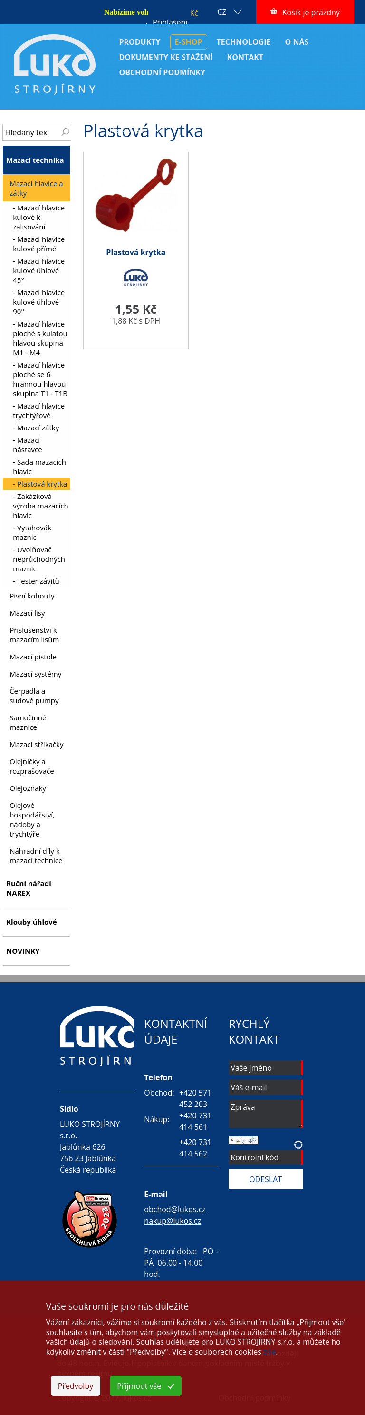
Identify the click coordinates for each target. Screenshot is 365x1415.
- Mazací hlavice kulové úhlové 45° (39, 270)
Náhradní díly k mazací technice (36, 855)
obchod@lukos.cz (175, 1209)
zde (269, 1351)
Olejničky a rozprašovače (32, 766)
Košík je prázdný (311, 12)
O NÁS (297, 42)
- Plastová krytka (40, 483)
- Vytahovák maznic (32, 532)
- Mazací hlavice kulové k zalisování (39, 217)
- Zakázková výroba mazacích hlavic (40, 505)
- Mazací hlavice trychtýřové (39, 410)
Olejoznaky (28, 788)
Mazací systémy (35, 673)
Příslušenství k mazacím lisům (34, 634)
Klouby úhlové (31, 922)
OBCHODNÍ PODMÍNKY (162, 72)
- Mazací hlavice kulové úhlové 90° (39, 302)
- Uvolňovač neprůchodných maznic (39, 559)
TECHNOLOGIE (244, 42)
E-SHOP (188, 42)
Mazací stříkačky (36, 744)
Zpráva (266, 1114)
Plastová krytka (136, 130)
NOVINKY (22, 951)
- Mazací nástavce (27, 444)
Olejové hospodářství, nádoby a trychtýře (32, 819)
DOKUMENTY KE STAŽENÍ (165, 57)
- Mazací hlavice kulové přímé (39, 243)
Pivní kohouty (32, 595)
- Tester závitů (36, 581)
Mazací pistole (33, 656)
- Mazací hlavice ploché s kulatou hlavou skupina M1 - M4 (40, 338)
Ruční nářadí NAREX (28, 887)
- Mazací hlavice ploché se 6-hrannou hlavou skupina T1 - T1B (40, 379)
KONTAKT (245, 57)
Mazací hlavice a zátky (272, 119)
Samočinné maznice (28, 722)
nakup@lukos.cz (172, 1221)
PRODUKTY (139, 42)
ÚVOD (120, 119)
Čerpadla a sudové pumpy (34, 695)
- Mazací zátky (36, 427)
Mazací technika (182, 119)
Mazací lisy (27, 613)
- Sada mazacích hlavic (39, 466)
